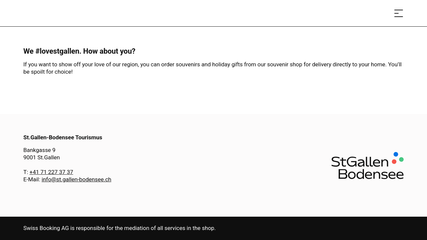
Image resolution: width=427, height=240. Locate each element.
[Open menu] (398, 13)
